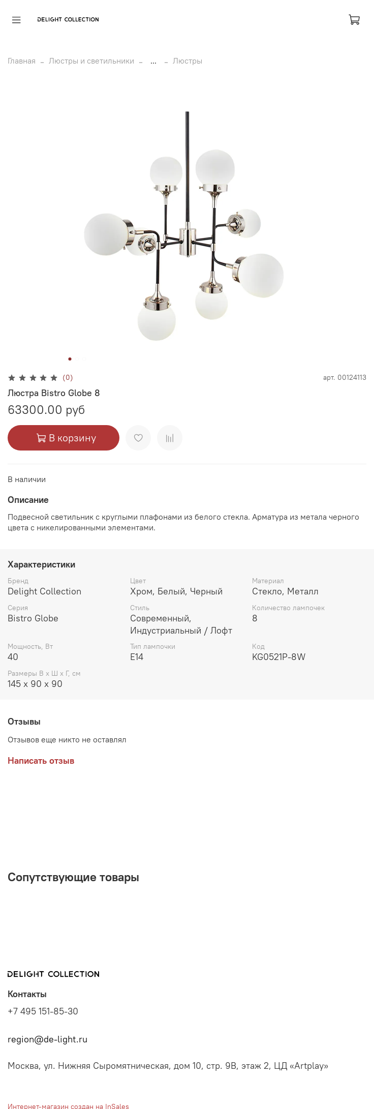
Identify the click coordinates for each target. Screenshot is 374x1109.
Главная (22, 60)
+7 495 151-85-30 (43, 1011)
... (153, 60)
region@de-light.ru (47, 1039)
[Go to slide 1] (70, 359)
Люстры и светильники (91, 60)
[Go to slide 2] (77, 359)
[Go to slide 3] (84, 359)
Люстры (187, 60)
